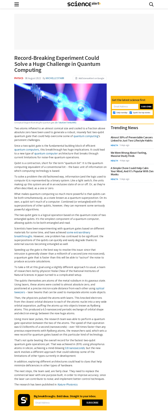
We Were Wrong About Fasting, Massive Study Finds (129, 154)
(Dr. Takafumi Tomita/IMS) (65, 122)
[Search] (151, 4)
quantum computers (26, 149)
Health (114, 145)
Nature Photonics (67, 384)
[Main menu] (16, 4)
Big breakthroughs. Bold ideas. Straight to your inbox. (65, 396)
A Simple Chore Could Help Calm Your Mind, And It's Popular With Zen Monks (132, 171)
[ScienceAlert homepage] (84, 4)
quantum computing (85, 136)
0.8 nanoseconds (75, 348)
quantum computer (46, 153)
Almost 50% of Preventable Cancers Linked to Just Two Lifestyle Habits (132, 139)
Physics (18, 78)
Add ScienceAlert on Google (89, 78)
